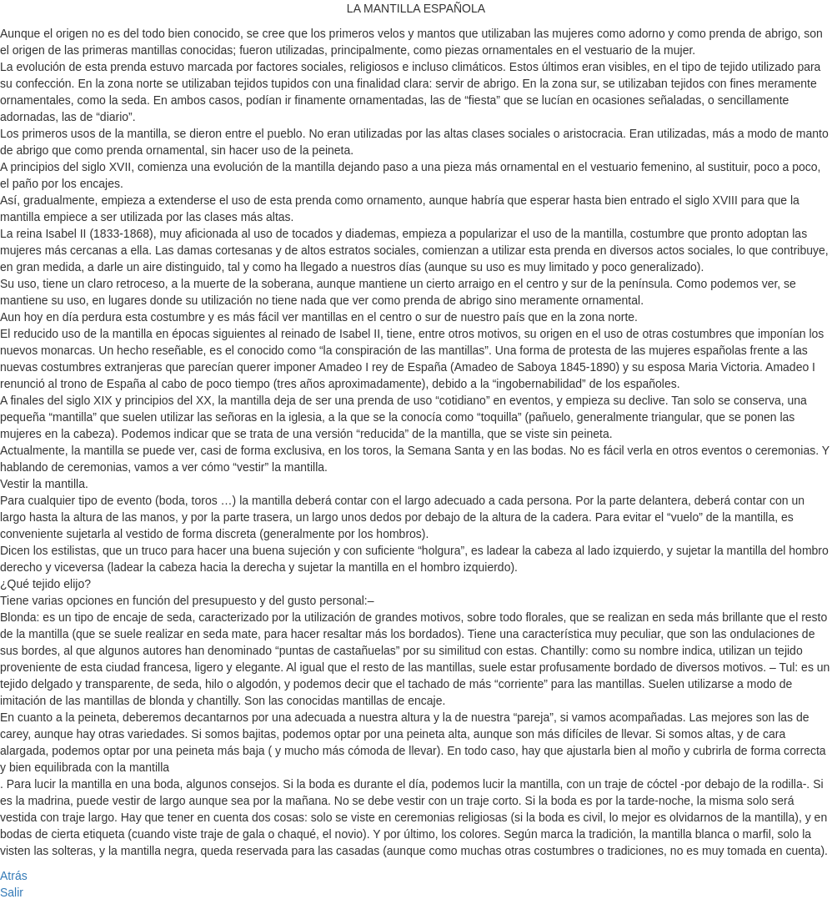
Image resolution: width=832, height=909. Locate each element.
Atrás (14, 875)
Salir (11, 892)
